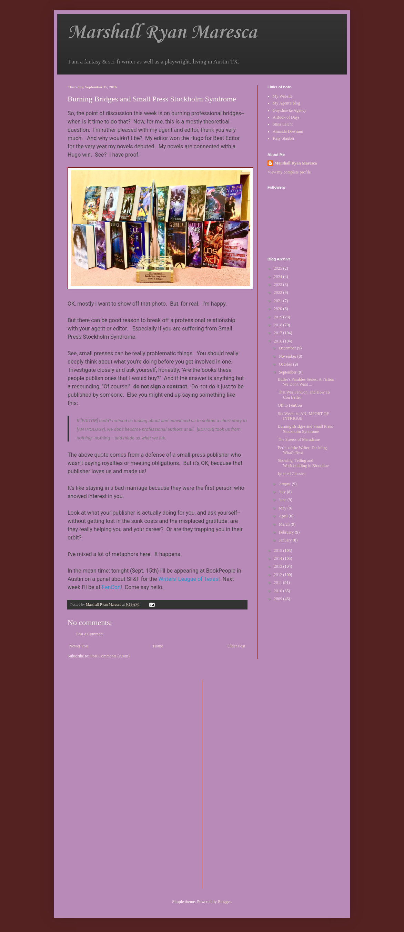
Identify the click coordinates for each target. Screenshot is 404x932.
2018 (278, 325)
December (288, 348)
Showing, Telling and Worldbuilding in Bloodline (303, 463)
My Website (283, 96)
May (283, 508)
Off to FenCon (290, 405)
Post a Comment (89, 634)
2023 (278, 284)
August (285, 484)
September (288, 372)
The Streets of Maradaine (299, 439)
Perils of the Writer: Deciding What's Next (302, 450)
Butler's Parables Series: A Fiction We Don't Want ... (306, 382)
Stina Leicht (283, 124)
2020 (278, 308)
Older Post (236, 646)
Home (158, 646)
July (283, 491)
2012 (278, 574)
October (286, 364)
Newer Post (79, 646)
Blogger (224, 901)
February (287, 532)
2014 (278, 558)
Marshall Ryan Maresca (162, 32)
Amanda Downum (288, 131)
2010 (278, 590)
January (286, 540)
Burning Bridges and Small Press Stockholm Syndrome (305, 429)
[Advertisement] (235, 783)
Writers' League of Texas (188, 579)
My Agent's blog (286, 103)
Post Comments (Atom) (110, 656)
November (288, 356)
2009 (278, 598)
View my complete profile (289, 172)
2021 (278, 300)
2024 (278, 276)
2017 (278, 332)
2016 (278, 341)
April (284, 516)
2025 (278, 268)
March (285, 524)
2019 (278, 317)
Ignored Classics (291, 473)
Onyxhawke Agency (289, 110)
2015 (278, 550)
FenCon (111, 587)
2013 (278, 566)
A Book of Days (286, 117)
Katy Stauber (283, 138)
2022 (278, 292)
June (283, 499)
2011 (278, 582)
